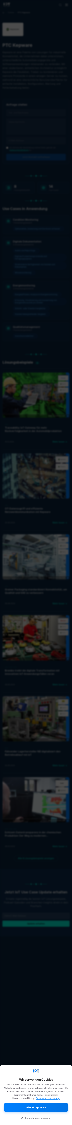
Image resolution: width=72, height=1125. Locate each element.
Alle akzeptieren (36, 1107)
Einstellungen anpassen (36, 1118)
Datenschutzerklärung (48, 1098)
